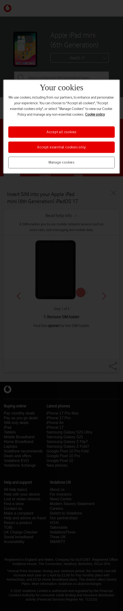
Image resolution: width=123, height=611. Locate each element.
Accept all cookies (61, 132)
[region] (61, 126)
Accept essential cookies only (61, 147)
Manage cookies (61, 162)
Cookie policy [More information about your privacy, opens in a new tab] (95, 114)
